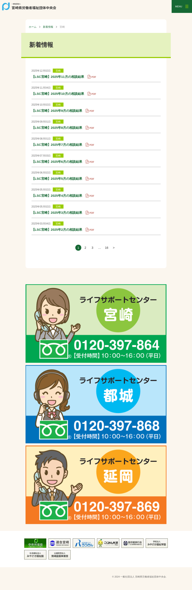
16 (106, 247)
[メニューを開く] (182, 6)
